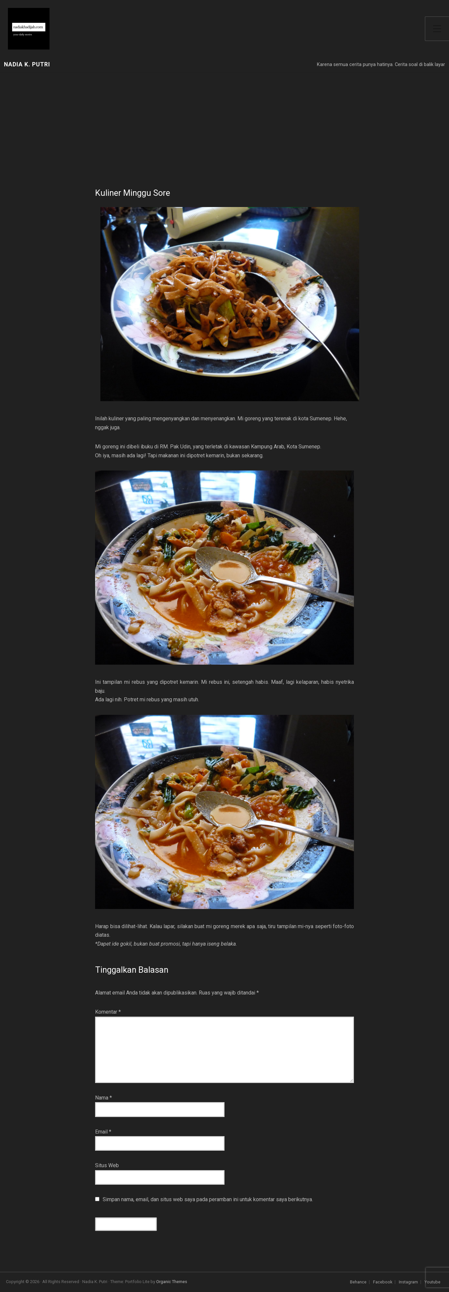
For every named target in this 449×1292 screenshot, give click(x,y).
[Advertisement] (224, 122)
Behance (358, 1282)
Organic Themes (171, 1281)
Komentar (108, 1012)
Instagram (408, 1282)
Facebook (382, 1282)
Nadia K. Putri (27, 64)
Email (103, 1132)
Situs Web (107, 1165)
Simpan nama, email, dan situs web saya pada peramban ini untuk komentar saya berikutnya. (208, 1199)
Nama (103, 1098)
